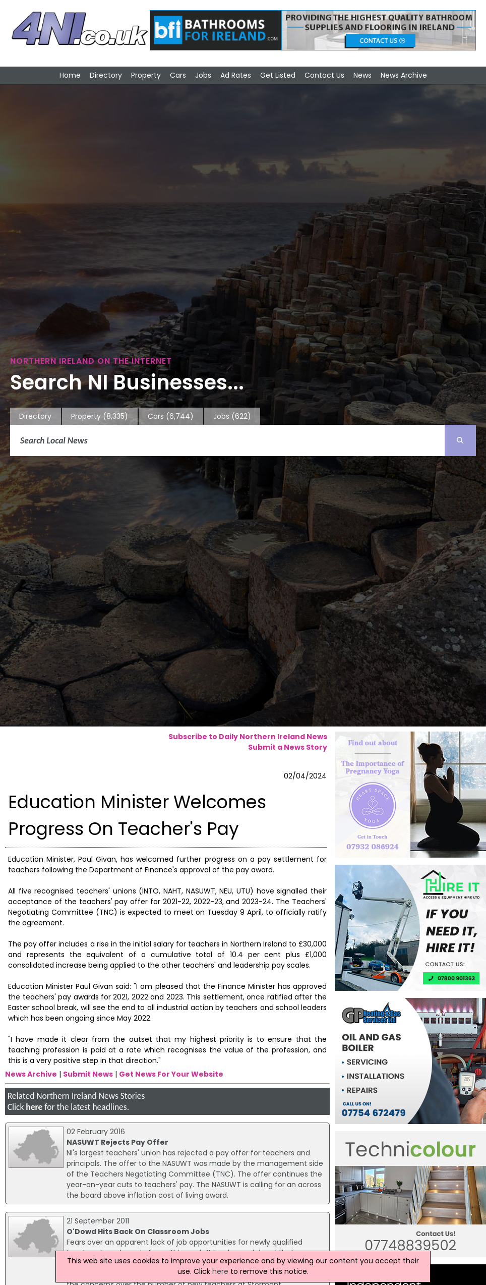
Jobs (203, 75)
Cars (178, 75)
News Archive (404, 75)
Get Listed (277, 75)
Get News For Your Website (171, 1074)
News (362, 75)
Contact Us (324, 75)
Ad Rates (235, 75)
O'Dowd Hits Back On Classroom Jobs (138, 1231)
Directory (106, 75)
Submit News (88, 1074)
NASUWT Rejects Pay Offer (117, 1142)
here (34, 1106)
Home (70, 75)
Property (146, 75)
